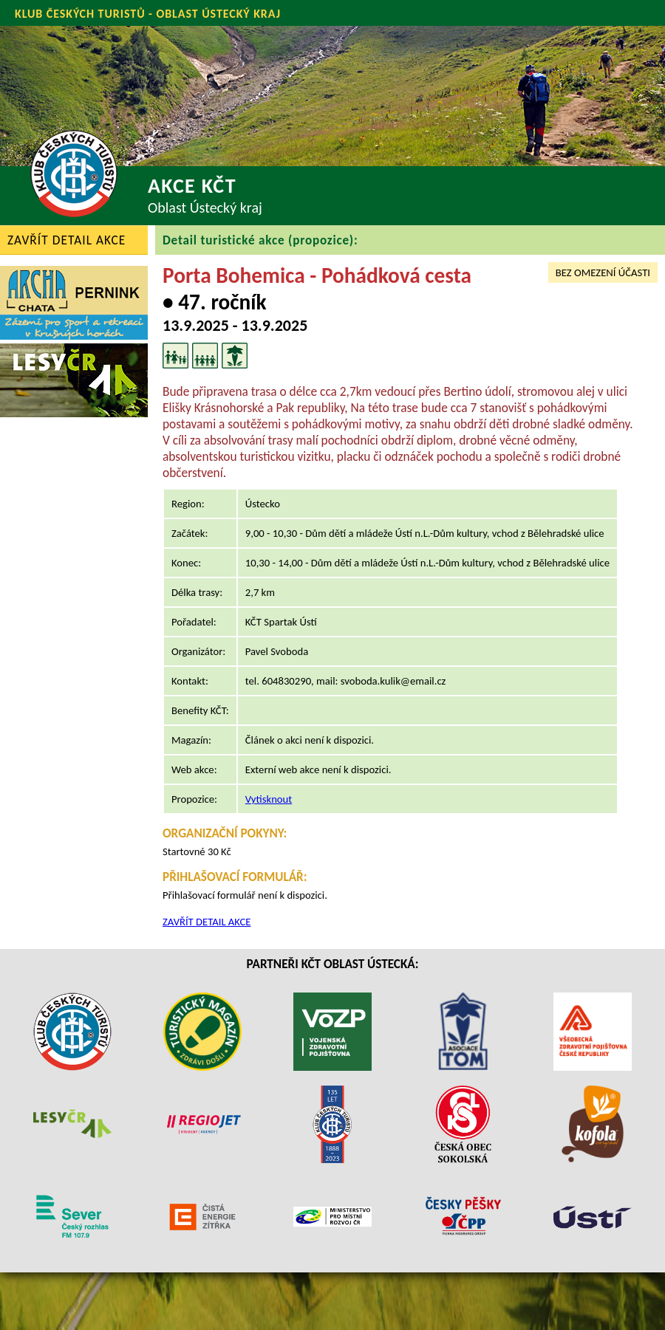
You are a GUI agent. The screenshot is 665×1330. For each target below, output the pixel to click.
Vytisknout (268, 799)
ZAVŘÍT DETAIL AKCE (66, 240)
